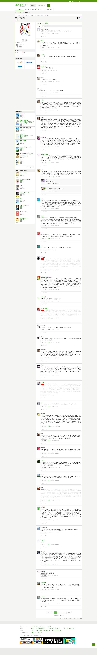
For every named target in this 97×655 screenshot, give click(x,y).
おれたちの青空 (23, 140)
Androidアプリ (33, 632)
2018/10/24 (57, 575)
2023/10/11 (57, 208)
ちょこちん (43, 325)
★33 (49, 342)
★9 (48, 406)
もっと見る (29, 167)
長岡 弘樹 (21, 206)
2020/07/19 (57, 406)
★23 (49, 238)
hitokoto (43, 169)
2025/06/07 (58, 81)
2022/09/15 (57, 269)
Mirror (42, 77)
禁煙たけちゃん (44, 29)
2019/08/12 (58, 500)
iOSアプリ (40, 632)
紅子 (42, 402)
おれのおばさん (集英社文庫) (25, 127)
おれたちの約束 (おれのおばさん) (26, 147)
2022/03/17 (58, 289)
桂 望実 (21, 180)
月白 (21, 198)
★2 (48, 269)
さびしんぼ (43, 297)
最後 (69, 612)
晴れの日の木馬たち (23, 211)
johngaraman (44, 527)
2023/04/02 (57, 225)
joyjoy (42, 117)
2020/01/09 (57, 453)
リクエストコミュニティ (56, 630)
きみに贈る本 (22, 134)
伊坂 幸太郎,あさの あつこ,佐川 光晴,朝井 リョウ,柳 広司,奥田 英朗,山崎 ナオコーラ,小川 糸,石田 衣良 (27, 122)
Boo (42, 487)
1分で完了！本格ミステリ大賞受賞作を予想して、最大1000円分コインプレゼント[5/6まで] (32, 15)
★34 (49, 467)
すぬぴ (42, 216)
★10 (49, 47)
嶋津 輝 (21, 174)
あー (42, 233)
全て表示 (38, 26)
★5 (48, 162)
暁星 (21, 185)
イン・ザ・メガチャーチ (24, 192)
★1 (48, 33)
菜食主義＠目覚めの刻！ (46, 277)
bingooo (43, 540)
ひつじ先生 (43, 582)
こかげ (46, 179)
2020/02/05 (57, 440)
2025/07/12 (55, 70)
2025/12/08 (58, 47)
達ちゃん (43, 336)
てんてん (43, 474)
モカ (42, 433)
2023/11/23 (57, 162)
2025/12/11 (57, 33)
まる (42, 245)
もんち (42, 198)
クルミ (42, 365)
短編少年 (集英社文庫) (24, 120)
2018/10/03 (57, 589)
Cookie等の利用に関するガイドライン (53, 628)
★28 (49, 176)
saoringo (43, 447)
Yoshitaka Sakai (44, 154)
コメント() (52, 33)
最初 (49, 612)
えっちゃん (43, 137)
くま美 (42, 100)
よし (42, 88)
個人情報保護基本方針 (40, 628)
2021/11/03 (57, 318)
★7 (48, 110)
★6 (48, 375)
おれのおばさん (23, 113)
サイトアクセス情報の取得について (69, 628)
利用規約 (49, 626)
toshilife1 (43, 54)
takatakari (43, 571)
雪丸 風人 (43, 507)
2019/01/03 (57, 544)
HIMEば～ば (43, 66)
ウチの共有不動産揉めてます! (25, 179)
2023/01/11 (58, 238)
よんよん (43, 460)
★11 (49, 289)
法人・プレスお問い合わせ (45, 630)
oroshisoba (43, 349)
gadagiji (42, 596)
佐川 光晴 (19, 12)
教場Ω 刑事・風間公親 (24, 205)
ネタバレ (44, 26)
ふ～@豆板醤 (44, 308)
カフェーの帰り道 (23, 172)
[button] (48, 5)
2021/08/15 (58, 342)
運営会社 (32, 628)
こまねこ (43, 382)
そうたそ (43, 413)
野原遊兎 (43, 257)
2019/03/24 (57, 532)
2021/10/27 (58, 329)
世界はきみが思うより (24, 218)
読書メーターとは (34, 626)
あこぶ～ (43, 551)
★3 (53, 183)
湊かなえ (21, 187)
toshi (42, 40)
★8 (48, 318)
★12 (49, 329)
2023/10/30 (58, 176)
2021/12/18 (57, 301)
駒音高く (21, 160)
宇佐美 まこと (22, 200)
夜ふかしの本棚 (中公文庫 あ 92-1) (26, 153)
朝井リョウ (22, 193)
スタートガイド (42, 626)
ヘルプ (32, 630)
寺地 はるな (22, 219)
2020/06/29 (58, 426)
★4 (48, 225)
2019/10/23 (57, 480)
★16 (49, 426)
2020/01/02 (58, 467)
